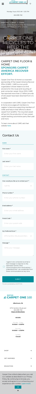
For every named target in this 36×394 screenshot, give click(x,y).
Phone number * (8, 193)
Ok (18, 387)
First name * (6, 148)
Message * (5, 243)
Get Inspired (18, 358)
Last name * (6, 161)
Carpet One (4, 22)
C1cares (21, 22)
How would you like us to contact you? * (15, 181)
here (9, 126)
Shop (18, 350)
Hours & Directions (18, 312)
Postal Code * (6, 218)
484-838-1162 (18, 15)
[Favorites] (30, 4)
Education (18, 366)
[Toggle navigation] (3, 4)
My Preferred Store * (9, 231)
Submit (18, 279)
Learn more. (26, 384)
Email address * (7, 205)
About (14, 22)
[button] (27, 4)
